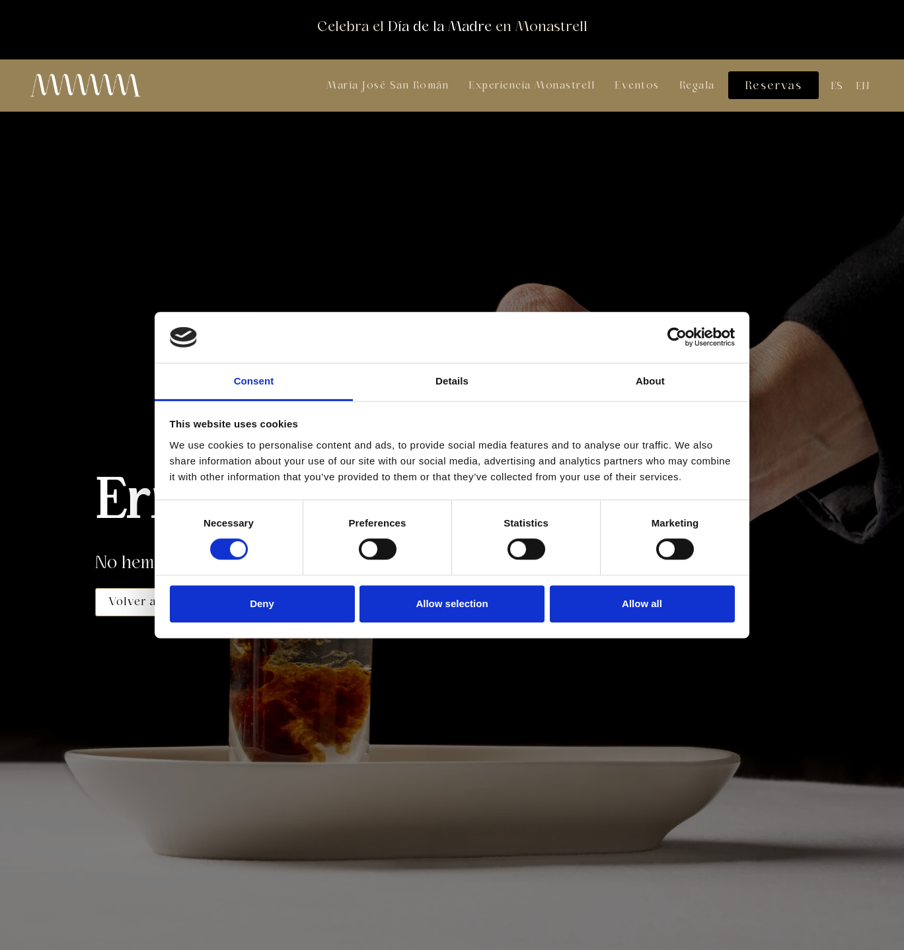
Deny (262, 603)
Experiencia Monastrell (532, 85)
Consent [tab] (254, 380)
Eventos (637, 85)
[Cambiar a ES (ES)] (836, 85)
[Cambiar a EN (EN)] (862, 85)
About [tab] (650, 380)
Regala (697, 85)
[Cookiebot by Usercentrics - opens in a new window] (677, 337)
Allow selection (452, 603)
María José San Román (387, 85)
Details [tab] (452, 380)
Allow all (642, 603)
